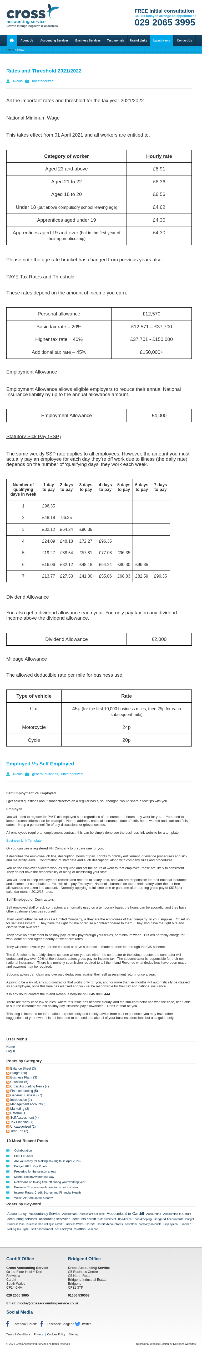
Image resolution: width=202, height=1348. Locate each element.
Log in (10, 1051)
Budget (189, 1219)
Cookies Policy (56, 1334)
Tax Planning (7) (21, 1122)
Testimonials (115, 40)
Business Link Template (24, 840)
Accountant (70, 1213)
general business (45, 774)
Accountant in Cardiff (125, 1213)
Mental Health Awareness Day (34, 1176)
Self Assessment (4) (24, 1117)
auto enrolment (107, 1219)
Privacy (38, 1334)
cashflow (131, 1224)
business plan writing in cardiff (44, 1224)
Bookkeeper (125, 1219)
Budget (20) (18, 1073)
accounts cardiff (84, 1219)
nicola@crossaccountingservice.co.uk (48, 1303)
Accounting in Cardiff (177, 1213)
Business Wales (73, 1224)
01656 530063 (78, 1295)
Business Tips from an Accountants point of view (46, 1187)
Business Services (87, 40)
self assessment (42, 1229)
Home (10, 49)
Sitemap (74, 1334)
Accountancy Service (44, 1214)
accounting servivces (54, 1219)
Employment (170, 1224)
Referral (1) (18, 1113)
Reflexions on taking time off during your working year (49, 1182)
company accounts (150, 1224)
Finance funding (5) (24, 1091)
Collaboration (23, 1150)
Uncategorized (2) (23, 1126)
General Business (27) (26, 1095)
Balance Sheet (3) (23, 1068)
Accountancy (17, 1214)
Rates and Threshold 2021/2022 (44, 71)
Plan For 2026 (23, 1155)
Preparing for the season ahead (35, 1171)
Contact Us (184, 40)
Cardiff (90, 1224)
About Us (27, 40)
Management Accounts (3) (29, 1104)
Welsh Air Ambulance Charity (33, 1197)
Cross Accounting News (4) (29, 1086)
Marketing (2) (19, 1109)
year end (93, 1229)
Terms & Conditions (18, 1334)
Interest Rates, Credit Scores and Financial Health (47, 1192)
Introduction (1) (21, 1100)
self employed (63, 1229)
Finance (185, 1224)
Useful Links (138, 40)
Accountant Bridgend (91, 1213)
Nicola (18, 81)
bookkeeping (143, 1219)
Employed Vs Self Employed (40, 763)
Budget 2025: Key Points (30, 1166)
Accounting (153, 1213)
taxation (80, 1229)
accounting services (22, 1219)
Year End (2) (19, 1131)
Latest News (161, 40)
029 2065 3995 (165, 22)
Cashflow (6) (19, 1082)
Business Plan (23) (23, 1077)
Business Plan (15, 1224)
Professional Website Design (151, 1343)
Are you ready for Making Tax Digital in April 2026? (47, 1161)
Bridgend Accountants (168, 1219)
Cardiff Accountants (110, 1224)
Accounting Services (54, 40)
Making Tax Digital (18, 1229)
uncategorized (43, 81)
